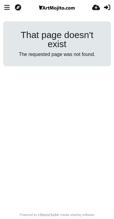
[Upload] (96, 7)
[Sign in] (107, 7)
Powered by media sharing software (57, 215)
